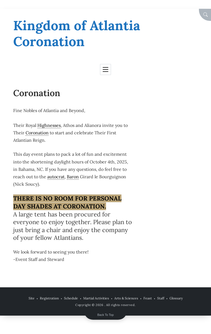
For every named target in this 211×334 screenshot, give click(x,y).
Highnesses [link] (49, 125)
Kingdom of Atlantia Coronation (76, 33)
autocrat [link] (56, 176)
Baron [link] (73, 176)
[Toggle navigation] (105, 69)
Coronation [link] (37, 132)
